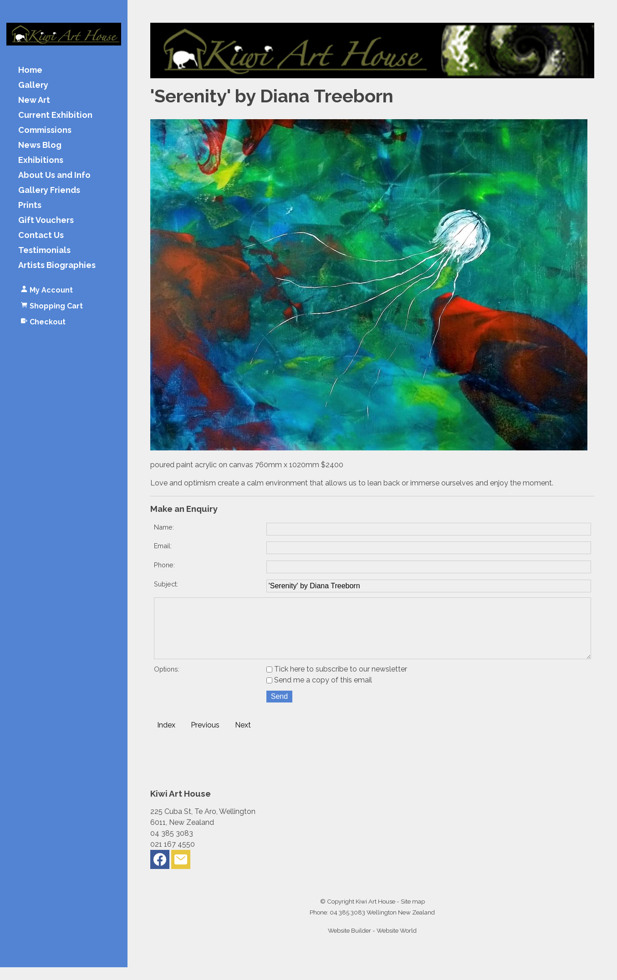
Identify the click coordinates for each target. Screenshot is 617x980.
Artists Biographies (57, 265)
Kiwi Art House (375, 914)
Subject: (166, 584)
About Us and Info (54, 175)
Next (243, 737)
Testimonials (44, 250)
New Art (34, 100)
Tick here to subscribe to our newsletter (336, 681)
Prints (29, 205)
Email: (163, 546)
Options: (166, 682)
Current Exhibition (55, 115)
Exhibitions (40, 160)
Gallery (33, 85)
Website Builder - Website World (372, 943)
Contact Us (41, 235)
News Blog (39, 145)
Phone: (164, 565)
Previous (205, 737)
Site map (413, 914)
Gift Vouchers (46, 220)
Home (30, 70)
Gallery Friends (49, 190)
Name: (164, 527)
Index (166, 737)
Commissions (44, 130)
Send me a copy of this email (319, 692)
